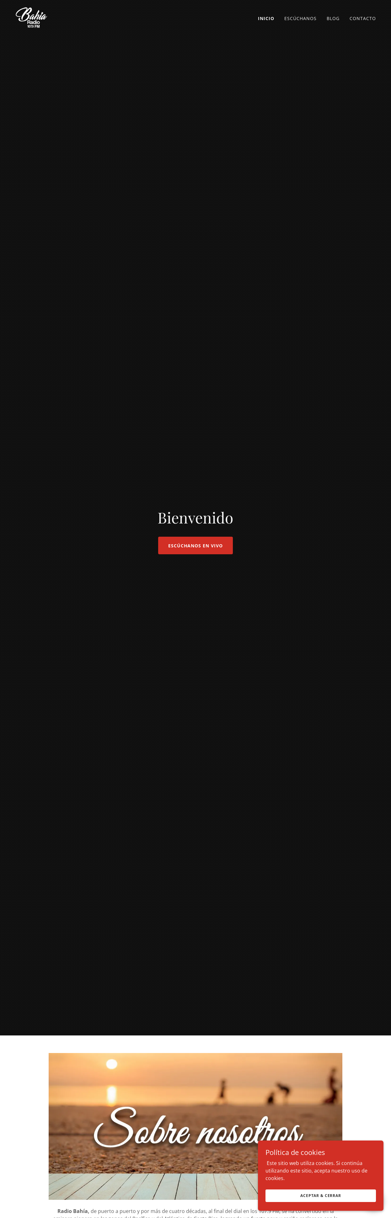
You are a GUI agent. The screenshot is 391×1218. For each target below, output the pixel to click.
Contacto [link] (363, 18)
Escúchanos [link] (300, 18)
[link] (31, 16)
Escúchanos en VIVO (195, 546)
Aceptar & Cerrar (320, 1195)
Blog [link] (333, 18)
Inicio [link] (266, 18)
